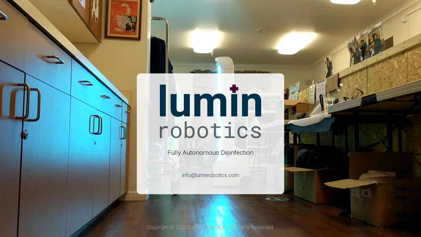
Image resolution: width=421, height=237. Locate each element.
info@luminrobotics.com (210, 175)
